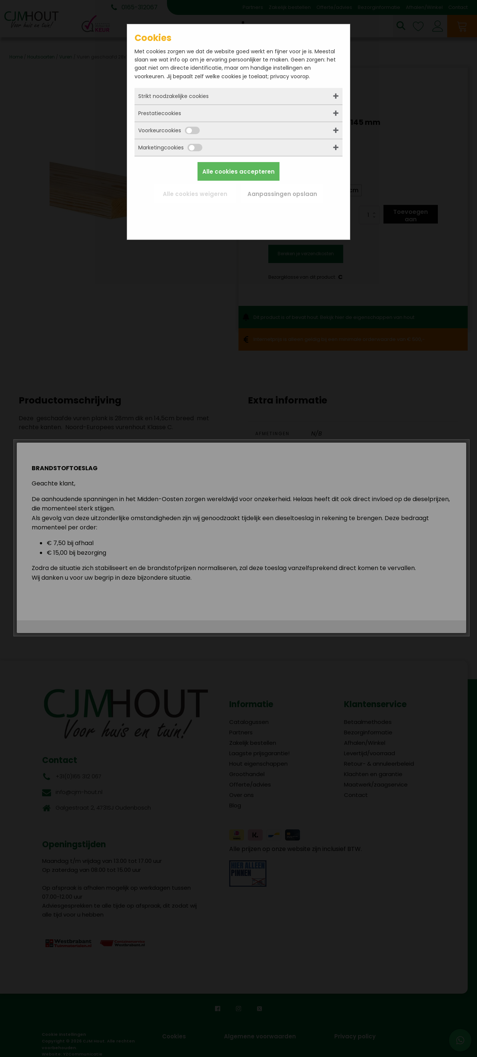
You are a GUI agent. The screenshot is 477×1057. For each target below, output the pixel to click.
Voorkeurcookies (169, 130)
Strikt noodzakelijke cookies (173, 96)
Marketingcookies (170, 147)
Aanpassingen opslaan (282, 194)
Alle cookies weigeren (195, 194)
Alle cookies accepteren (238, 171)
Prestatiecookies (159, 113)
